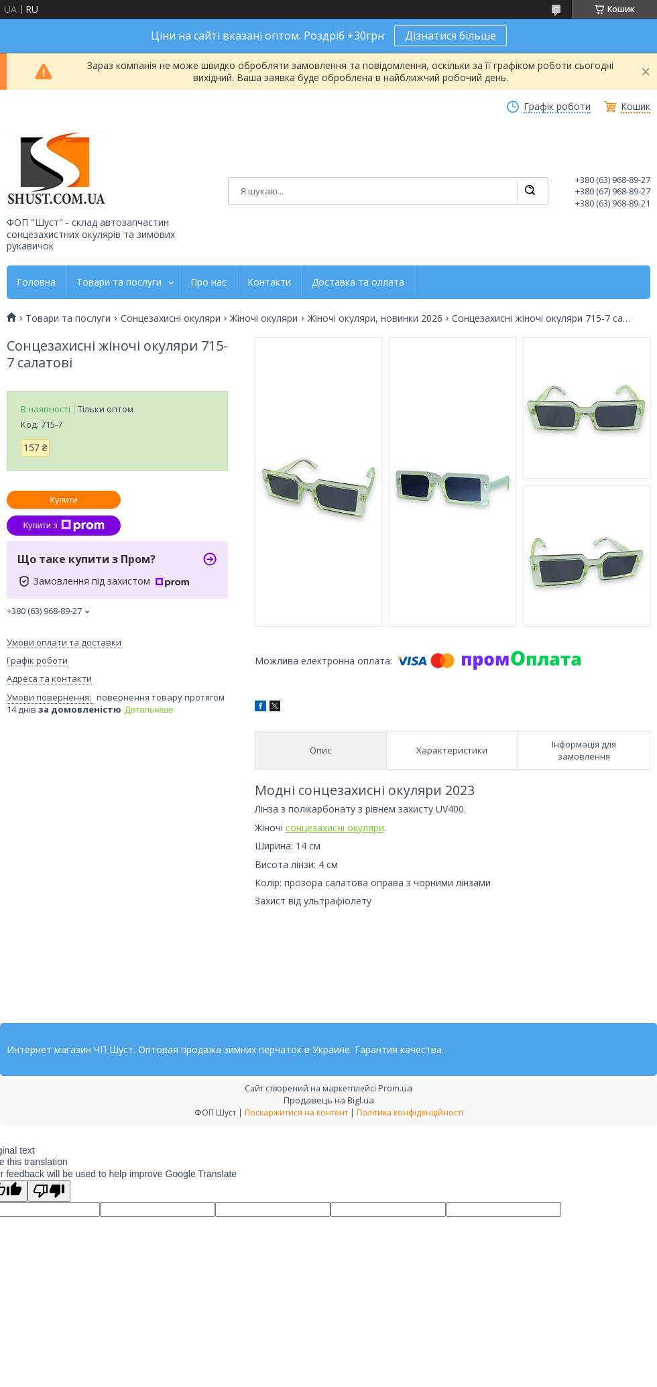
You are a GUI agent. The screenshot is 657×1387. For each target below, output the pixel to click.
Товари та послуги (119, 282)
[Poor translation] (48, 1191)
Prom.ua (395, 1088)
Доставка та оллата (358, 282)
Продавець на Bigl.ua (329, 1100)
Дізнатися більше (450, 35)
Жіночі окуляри (264, 318)
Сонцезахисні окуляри (171, 318)
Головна (36, 282)
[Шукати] (530, 191)
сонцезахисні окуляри (335, 827)
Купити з (63, 526)
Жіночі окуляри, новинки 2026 (375, 318)
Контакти (269, 282)
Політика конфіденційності (410, 1112)
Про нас (208, 282)
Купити (64, 500)
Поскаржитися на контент (296, 1112)
